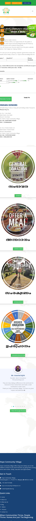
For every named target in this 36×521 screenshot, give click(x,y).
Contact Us (4, 512)
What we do (4, 502)
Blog (2, 504)
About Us (3, 499)
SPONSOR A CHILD (17, 3)
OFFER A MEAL (27, 3)
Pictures (3, 509)
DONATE (8, 3)
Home (2, 497)
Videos (2, 507)
